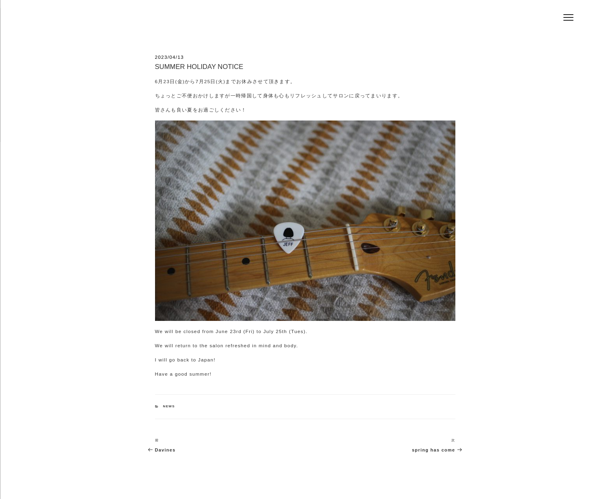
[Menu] (568, 17)
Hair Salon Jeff (168, 21)
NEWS (169, 406)
